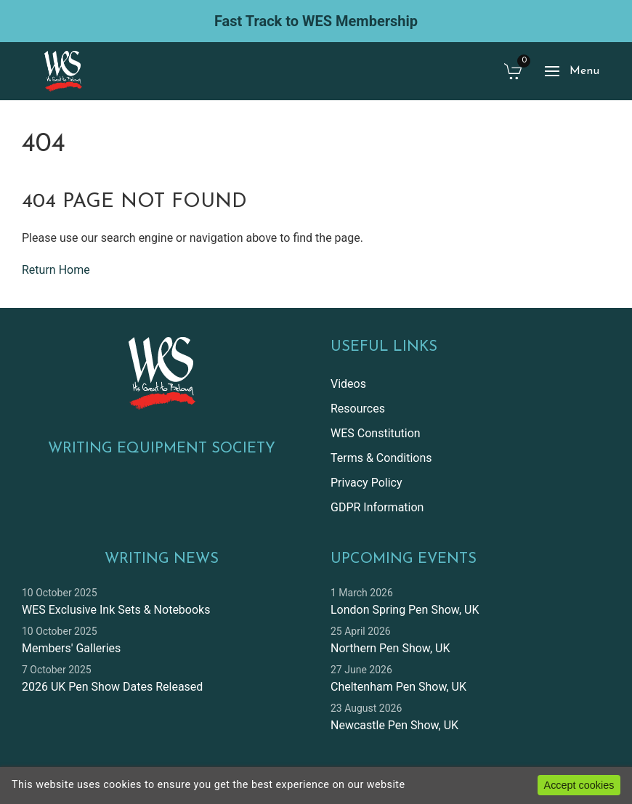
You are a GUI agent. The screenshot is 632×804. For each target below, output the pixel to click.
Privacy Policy (366, 483)
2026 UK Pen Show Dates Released (112, 687)
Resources (358, 408)
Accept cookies (579, 785)
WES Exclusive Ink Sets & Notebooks (116, 610)
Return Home (56, 270)
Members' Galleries (71, 648)
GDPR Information (377, 507)
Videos (348, 384)
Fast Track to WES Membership (316, 21)
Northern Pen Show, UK (390, 648)
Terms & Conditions (381, 458)
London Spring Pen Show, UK (405, 610)
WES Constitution (376, 433)
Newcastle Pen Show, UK (394, 725)
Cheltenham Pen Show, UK (398, 687)
